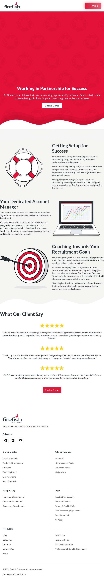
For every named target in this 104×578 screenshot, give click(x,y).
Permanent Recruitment (14, 497)
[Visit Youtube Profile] (20, 440)
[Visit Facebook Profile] (6, 440)
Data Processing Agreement (67, 510)
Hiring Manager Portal (64, 463)
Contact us (60, 535)
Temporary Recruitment (13, 506)
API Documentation (64, 544)
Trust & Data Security (64, 497)
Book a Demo (52, 105)
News (5, 553)
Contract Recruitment (13, 501)
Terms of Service (62, 501)
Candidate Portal (62, 467)
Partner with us (62, 540)
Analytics (7, 467)
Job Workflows (9, 481)
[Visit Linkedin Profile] (13, 440)
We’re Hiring (8, 549)
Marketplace (60, 472)
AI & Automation (10, 458)
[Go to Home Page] (12, 418)
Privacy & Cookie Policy (65, 506)
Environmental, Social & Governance (71, 549)
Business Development (13, 463)
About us (7, 544)
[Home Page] (11, 5)
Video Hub (7, 540)
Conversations (9, 477)
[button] (93, 6)
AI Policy (59, 520)
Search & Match (10, 472)
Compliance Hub (62, 515)
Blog (5, 535)
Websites (59, 458)
